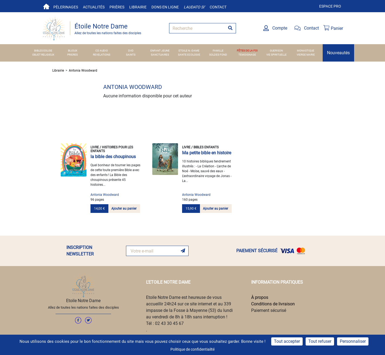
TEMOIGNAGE (247, 54)
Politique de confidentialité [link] (192, 349)
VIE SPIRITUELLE (276, 54)
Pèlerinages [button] (65, 7)
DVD (131, 50)
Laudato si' (194, 7)
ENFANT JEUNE (160, 50)
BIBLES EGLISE (43, 50)
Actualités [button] (94, 7)
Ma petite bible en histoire (206, 152)
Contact (218, 7)
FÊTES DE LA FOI (247, 50)
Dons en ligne (165, 7)
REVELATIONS (101, 54)
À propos (259, 297)
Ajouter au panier (124, 208)
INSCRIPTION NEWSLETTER (80, 251)
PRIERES (72, 54)
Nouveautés (338, 52)
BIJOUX (72, 50)
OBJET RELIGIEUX (43, 54)
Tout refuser (319, 341)
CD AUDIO (101, 50)
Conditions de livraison (273, 303)
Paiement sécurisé (268, 310)
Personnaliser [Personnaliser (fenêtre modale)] (353, 341)
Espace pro (330, 6)
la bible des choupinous (113, 156)
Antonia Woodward (83, 70)
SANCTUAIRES (160, 54)
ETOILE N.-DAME (189, 50)
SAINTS (130, 54)
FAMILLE (218, 50)
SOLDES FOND (218, 54)
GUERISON (276, 50)
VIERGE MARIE (306, 54)
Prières (116, 7)
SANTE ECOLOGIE (189, 54)
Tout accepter (287, 341)
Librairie (138, 7)
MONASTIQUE (305, 50)
